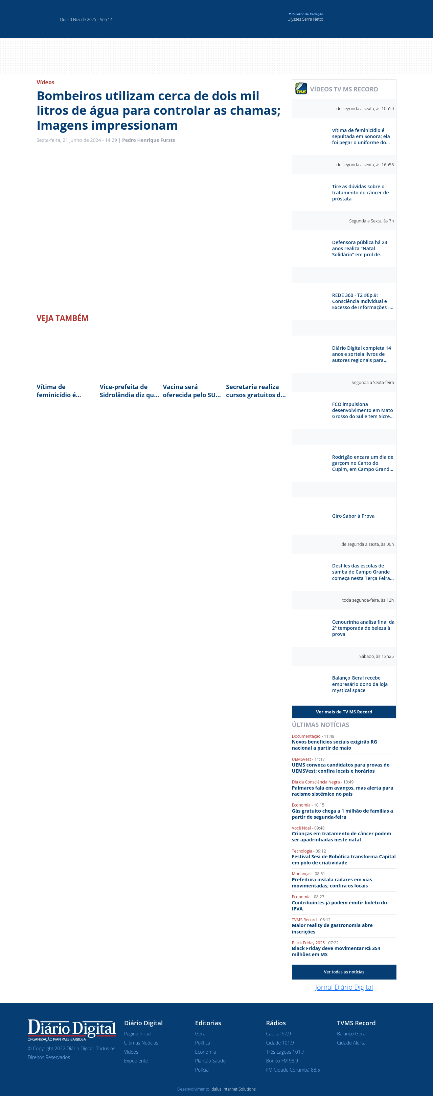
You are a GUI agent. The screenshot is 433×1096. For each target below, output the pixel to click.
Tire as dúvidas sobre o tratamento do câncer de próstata (360, 193)
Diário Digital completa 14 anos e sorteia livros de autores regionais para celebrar (361, 354)
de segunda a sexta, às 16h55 (365, 165)
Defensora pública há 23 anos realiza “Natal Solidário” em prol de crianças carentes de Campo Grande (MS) (359, 248)
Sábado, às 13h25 (376, 656)
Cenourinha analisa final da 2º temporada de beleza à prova (363, 628)
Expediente (136, 1060)
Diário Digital (344, 328)
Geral (201, 1033)
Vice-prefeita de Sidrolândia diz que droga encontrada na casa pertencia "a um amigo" (129, 391)
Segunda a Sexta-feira (373, 382)
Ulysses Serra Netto (305, 17)
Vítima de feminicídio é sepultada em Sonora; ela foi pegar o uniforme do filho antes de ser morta (63, 391)
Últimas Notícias (320, 725)
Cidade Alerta (351, 1042)
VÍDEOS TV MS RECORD (344, 89)
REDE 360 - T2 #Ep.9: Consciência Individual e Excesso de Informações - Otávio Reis (361, 301)
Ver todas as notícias (344, 972)
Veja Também (63, 318)
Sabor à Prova (344, 489)
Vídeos (45, 82)
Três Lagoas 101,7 (285, 1052)
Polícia (202, 1070)
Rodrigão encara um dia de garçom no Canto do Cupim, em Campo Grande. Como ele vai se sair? (362, 463)
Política (202, 1042)
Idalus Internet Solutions (233, 1089)
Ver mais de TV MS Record (344, 712)
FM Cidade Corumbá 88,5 (293, 1070)
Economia (205, 1052)
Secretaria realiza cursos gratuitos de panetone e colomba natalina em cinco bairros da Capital (256, 391)
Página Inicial (138, 1033)
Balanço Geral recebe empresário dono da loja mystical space (360, 684)
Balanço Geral (351, 1033)
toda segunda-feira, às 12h (368, 600)
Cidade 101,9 (280, 1042)
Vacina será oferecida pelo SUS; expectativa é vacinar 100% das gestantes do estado (192, 391)
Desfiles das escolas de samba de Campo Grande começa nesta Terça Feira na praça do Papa (361, 572)
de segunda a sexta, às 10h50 (365, 108)
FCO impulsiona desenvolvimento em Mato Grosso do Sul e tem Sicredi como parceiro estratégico (363, 410)
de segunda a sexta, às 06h (367, 544)
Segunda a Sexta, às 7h (371, 221)
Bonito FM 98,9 (282, 1060)
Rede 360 (344, 275)
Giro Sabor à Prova (353, 516)
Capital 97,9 (278, 1033)
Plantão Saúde (210, 1060)
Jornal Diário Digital (344, 987)
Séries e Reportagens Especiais (344, 437)
